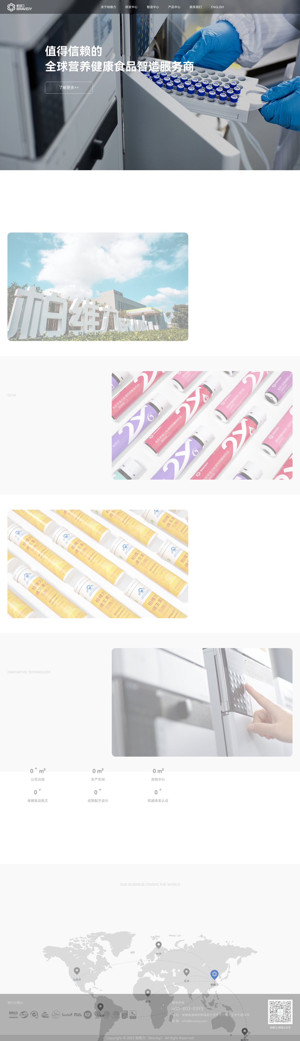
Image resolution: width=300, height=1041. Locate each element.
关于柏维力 (108, 7)
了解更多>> (69, 87)
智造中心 (153, 7)
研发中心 (131, 7)
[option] (97, 357)
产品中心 (174, 7)
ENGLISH (217, 7)
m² (42, 808)
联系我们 (196, 7)
